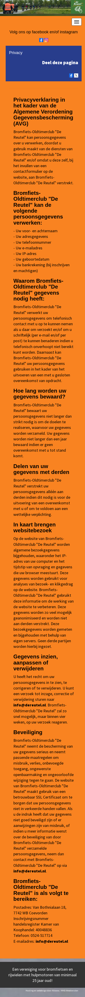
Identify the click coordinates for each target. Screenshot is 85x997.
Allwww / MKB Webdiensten (65, 990)
